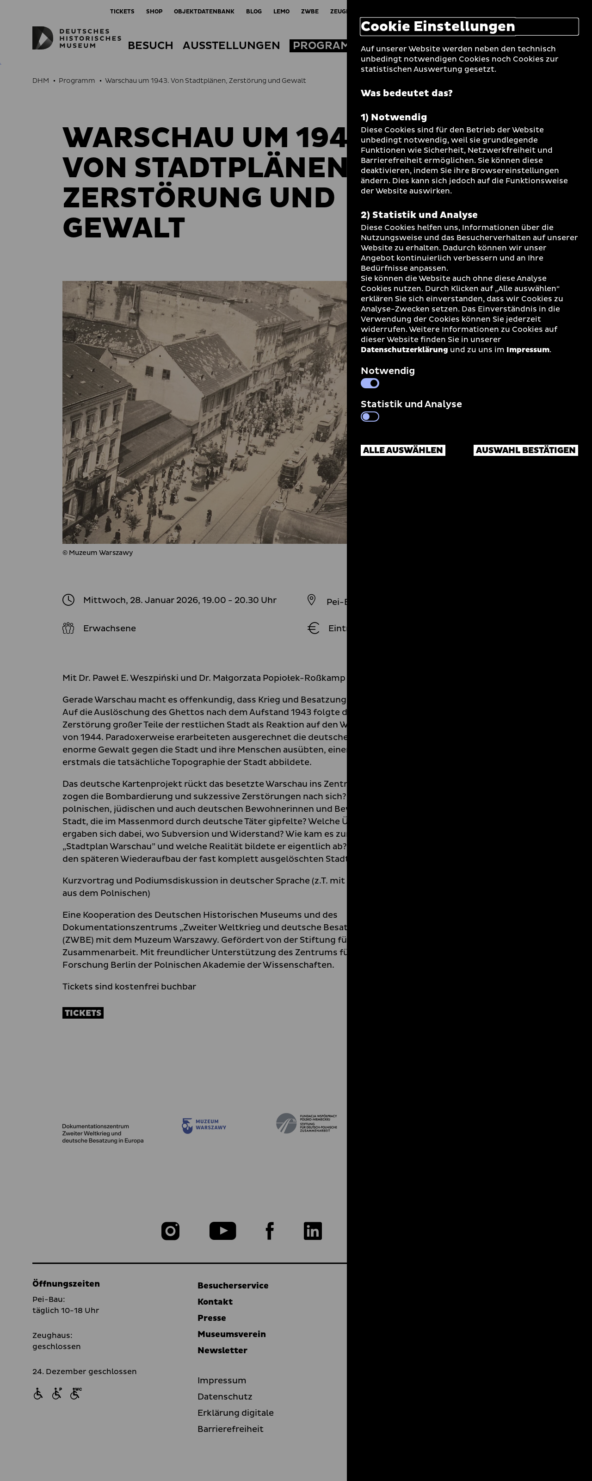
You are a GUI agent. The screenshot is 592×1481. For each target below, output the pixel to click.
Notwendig (388, 376)
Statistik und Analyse (411, 410)
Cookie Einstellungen (438, 27)
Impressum (527, 350)
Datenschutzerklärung (404, 350)
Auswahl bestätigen (526, 450)
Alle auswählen (403, 450)
